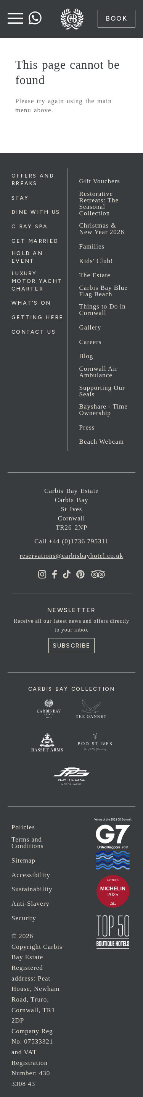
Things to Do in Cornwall (102, 309)
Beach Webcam (101, 441)
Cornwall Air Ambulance (98, 371)
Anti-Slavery (30, 903)
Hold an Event (27, 257)
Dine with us (35, 212)
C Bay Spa (29, 226)
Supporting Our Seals (102, 391)
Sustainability (32, 889)
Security (23, 918)
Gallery (90, 327)
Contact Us (33, 332)
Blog (86, 356)
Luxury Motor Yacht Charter (36, 281)
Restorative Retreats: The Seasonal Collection (99, 203)
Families (92, 246)
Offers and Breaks (32, 180)
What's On (31, 303)
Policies (23, 827)
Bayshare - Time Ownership (103, 409)
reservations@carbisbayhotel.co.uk (71, 555)
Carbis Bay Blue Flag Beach (103, 290)
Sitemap (23, 860)
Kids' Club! (96, 261)
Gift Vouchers (99, 181)
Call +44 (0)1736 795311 (71, 541)
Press (87, 427)
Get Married (34, 241)
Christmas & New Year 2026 (101, 228)
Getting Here (37, 317)
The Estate (95, 275)
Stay (20, 198)
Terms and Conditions (27, 842)
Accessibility (30, 875)
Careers (90, 342)
